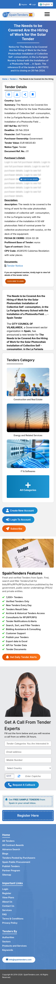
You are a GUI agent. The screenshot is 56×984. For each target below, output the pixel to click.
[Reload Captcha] (19, 776)
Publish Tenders (11, 866)
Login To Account (18, 519)
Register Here (28, 815)
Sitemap (6, 874)
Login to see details (29, 179)
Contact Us (8, 905)
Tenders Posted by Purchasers (18, 857)
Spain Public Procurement (16, 862)
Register (23, 4)
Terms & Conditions (12, 918)
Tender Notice (15, 265)
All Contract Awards (13, 845)
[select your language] (45, 4)
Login (32, 4)
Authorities (8, 937)
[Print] (9, 94)
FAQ (4, 914)
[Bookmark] (33, 94)
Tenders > (14, 79)
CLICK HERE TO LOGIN (15, 281)
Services (7, 910)
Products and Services (14, 945)
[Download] (17, 94)
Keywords (7, 950)
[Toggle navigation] (48, 14)
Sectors (6, 941)
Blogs (5, 853)
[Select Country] (28, 768)
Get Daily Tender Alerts (21, 657)
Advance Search (11, 849)
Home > (5, 79)
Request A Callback (21, 785)
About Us (7, 901)
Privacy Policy (9, 922)
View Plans (8, 897)
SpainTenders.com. (32, 974)
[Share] (25, 94)
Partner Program (11, 870)
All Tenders (8, 840)
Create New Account (20, 510)
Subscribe (14, 528)
